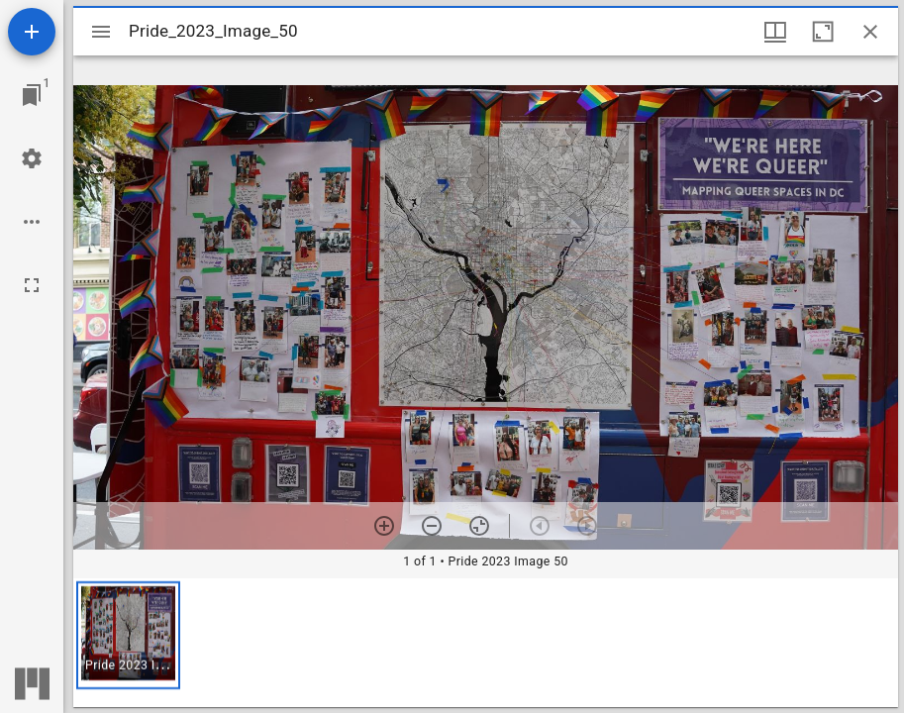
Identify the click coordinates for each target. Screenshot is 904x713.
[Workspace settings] (31, 158)
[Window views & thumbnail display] (775, 31)
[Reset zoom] (479, 526)
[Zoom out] (431, 526)
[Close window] (870, 31)
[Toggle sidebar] (101, 31)
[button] (128, 635)
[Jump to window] (31, 95)
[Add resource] (31, 31)
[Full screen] (31, 285)
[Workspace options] (31, 222)
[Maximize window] (823, 31)
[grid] (485, 642)
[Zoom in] (384, 526)
